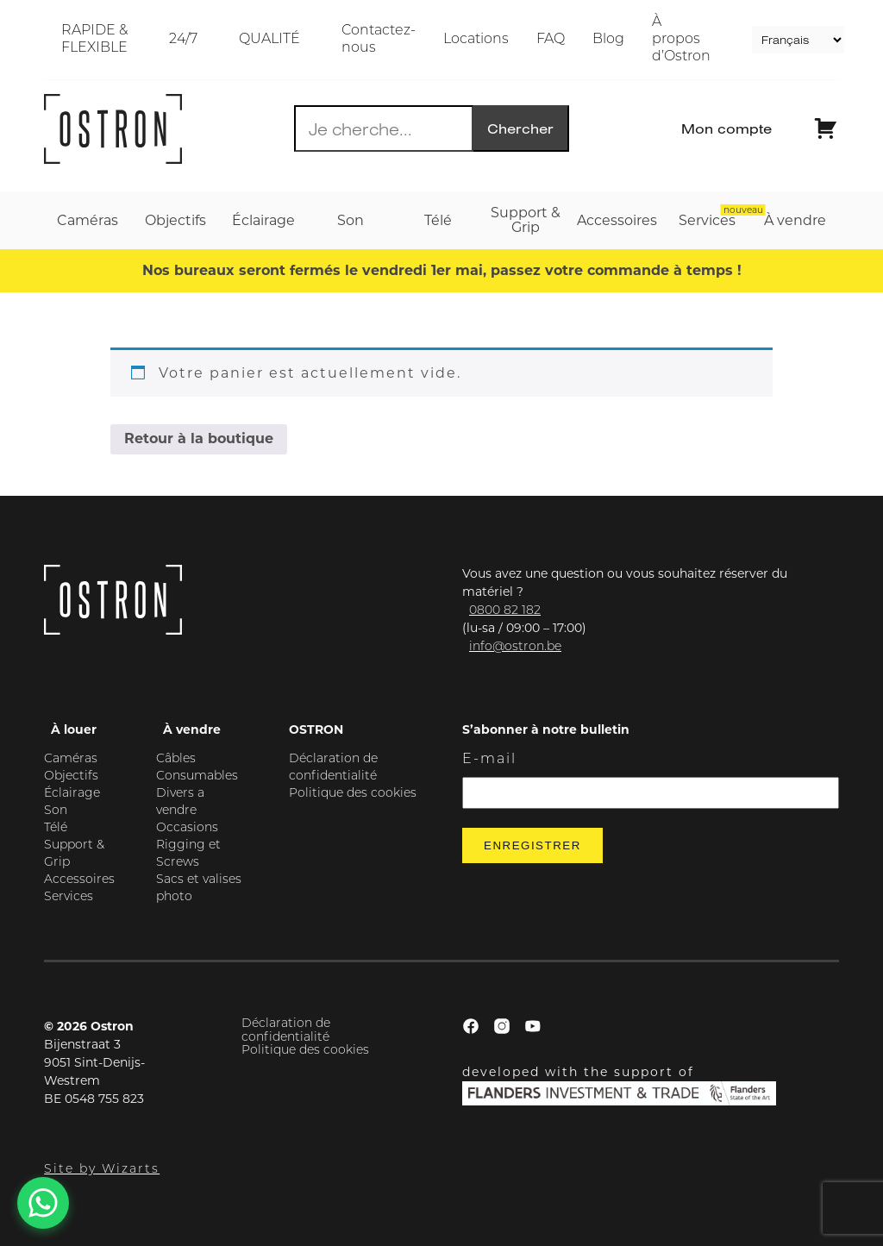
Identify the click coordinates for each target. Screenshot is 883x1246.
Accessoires (79, 879)
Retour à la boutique (198, 438)
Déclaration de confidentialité (285, 1030)
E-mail (489, 760)
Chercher (520, 128)
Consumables (197, 776)
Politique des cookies (352, 793)
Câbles (176, 759)
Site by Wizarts (102, 1169)
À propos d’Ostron (681, 40)
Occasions (187, 828)
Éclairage (72, 793)
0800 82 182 (505, 610)
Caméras (70, 759)
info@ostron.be (515, 647)
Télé (55, 828)
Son (55, 811)
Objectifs (71, 776)
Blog (608, 40)
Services (68, 897)
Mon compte (726, 128)
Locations (476, 40)
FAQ (550, 40)
